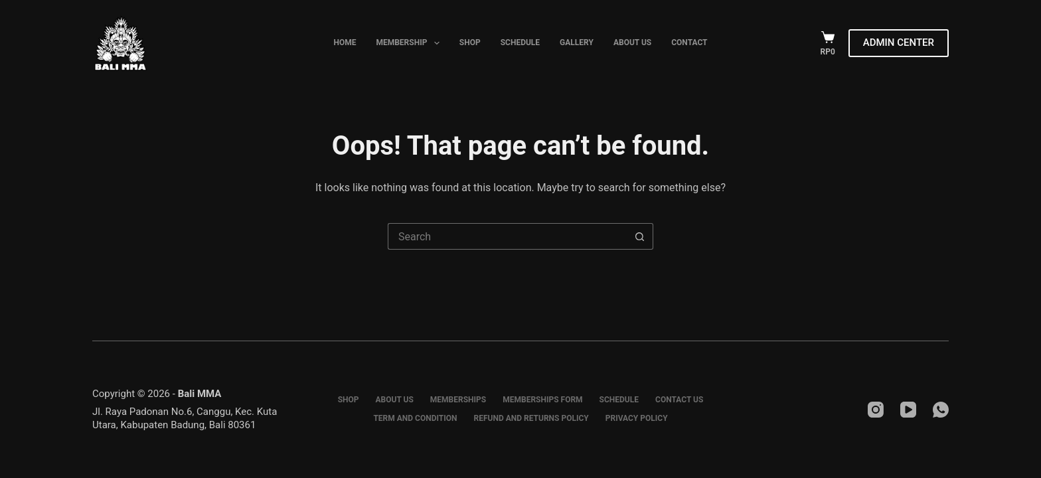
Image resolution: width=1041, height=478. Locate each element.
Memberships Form (542, 399)
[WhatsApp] (941, 410)
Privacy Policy (636, 418)
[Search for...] (507, 236)
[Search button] (640, 236)
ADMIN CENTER (898, 42)
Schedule (520, 42)
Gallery (577, 42)
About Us (632, 42)
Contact (689, 42)
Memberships (458, 399)
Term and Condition (415, 418)
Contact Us (679, 399)
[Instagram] (876, 410)
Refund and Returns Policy (531, 418)
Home (344, 42)
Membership (410, 43)
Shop (470, 42)
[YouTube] (908, 410)
